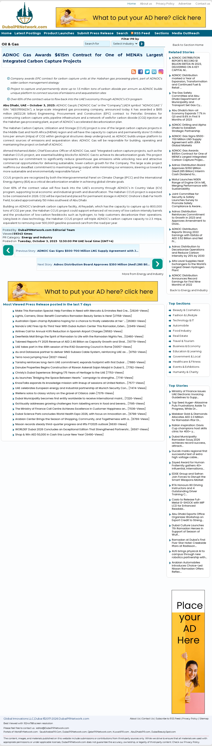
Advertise (184, 3)
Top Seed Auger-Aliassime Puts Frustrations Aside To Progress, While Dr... (189, 406)
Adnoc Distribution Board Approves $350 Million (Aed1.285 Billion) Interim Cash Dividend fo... (188, 169)
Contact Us (148, 718)
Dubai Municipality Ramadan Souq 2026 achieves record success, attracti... (189, 441)
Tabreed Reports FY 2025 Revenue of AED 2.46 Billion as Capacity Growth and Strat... (71, 342)
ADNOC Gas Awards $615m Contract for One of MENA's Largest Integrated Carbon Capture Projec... (189, 155)
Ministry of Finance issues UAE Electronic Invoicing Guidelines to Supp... (189, 394)
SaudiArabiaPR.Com (50, 731)
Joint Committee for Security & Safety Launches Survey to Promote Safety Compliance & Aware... (187, 200)
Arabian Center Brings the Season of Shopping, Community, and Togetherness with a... (73, 419)
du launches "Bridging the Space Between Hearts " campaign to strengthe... (65, 378)
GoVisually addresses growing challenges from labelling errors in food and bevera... (71, 404)
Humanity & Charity (185, 372)
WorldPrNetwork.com (26, 731)
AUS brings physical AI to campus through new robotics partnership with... (189, 554)
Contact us (202, 3)
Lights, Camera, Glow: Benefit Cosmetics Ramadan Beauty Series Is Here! (63, 316)
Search (122, 33)
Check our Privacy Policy (185, 742)
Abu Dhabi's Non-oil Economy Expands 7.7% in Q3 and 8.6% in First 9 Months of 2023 (189, 115)
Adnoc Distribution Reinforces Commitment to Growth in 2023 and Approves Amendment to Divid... (189, 217)
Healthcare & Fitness (186, 361)
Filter (125, 38)
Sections (162, 33)
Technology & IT (183, 320)
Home (131, 3)
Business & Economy (186, 346)
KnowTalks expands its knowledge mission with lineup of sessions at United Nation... (71, 383)
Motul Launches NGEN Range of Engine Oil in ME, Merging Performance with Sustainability (189, 184)
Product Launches (59, 33)
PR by (134, 38)
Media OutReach (185, 33)
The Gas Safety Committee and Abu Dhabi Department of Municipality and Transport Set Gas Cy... (187, 99)
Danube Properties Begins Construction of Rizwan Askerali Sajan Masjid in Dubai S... (70, 367)
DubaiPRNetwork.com (74, 731)
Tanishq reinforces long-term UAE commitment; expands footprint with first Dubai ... (71, 362)
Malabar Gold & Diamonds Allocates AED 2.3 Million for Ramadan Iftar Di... (189, 417)
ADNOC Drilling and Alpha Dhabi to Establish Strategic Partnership (189, 128)
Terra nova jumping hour (32, 357)
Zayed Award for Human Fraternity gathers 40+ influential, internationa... (188, 465)
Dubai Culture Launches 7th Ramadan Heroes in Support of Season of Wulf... (188, 530)
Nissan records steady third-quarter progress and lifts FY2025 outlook (61, 424)
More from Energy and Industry (142, 273)
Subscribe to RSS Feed (168, 718)
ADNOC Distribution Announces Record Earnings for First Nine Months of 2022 (186, 280)
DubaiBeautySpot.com (163, 731)
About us (146, 3)
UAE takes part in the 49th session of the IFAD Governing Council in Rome (63, 347)
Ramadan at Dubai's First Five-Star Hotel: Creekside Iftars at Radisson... (189, 543)
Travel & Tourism (183, 341)
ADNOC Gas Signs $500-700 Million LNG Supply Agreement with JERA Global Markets (188, 140)
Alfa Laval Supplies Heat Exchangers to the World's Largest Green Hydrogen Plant (189, 265)
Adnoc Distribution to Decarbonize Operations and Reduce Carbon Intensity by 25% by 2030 (188, 251)
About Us (135, 718)
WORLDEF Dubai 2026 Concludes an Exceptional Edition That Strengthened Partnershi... (72, 429)
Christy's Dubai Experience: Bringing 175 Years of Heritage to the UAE (60, 373)
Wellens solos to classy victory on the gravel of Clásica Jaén (55, 393)
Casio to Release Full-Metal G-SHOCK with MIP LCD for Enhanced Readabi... (188, 504)
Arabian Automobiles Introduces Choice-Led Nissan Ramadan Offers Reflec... (188, 567)
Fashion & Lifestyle (185, 315)
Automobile (181, 325)
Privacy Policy (165, 3)
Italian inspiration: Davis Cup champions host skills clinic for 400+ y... (189, 428)
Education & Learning (187, 351)
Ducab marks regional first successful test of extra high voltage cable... (189, 454)
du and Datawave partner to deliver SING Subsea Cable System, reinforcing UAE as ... (71, 352)
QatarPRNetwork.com (100, 731)
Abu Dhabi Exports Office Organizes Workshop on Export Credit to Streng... (188, 517)
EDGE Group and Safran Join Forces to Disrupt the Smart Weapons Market (189, 477)
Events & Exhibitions (186, 366)
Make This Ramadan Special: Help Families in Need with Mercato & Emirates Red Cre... (72, 311)
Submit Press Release (95, 33)
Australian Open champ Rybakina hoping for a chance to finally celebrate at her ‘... (70, 321)
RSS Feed (141, 33)
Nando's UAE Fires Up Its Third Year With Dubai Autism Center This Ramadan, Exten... (70, 326)
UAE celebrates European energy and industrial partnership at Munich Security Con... (71, 388)
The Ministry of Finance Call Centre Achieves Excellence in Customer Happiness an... (71, 409)
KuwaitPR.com (121, 731)
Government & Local (186, 356)
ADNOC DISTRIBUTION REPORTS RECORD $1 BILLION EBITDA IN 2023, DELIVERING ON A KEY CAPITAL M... (187, 64)
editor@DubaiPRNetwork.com (52, 728)
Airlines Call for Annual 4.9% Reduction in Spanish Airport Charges (59, 331)
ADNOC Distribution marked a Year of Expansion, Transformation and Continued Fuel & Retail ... (189, 81)
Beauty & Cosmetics (186, 310)
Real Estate (180, 335)
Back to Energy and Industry (189, 290)
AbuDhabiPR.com (140, 731)
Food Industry (182, 330)
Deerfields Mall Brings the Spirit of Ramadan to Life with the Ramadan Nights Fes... (69, 336)
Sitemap (203, 718)
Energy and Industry (37, 237)
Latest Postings (27, 33)
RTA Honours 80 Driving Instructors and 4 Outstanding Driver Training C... (187, 489)
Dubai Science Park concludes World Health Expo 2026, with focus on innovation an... (71, 414)
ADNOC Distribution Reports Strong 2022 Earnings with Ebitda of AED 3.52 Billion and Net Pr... (187, 235)
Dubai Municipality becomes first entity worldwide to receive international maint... (69, 398)
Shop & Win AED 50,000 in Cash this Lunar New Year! (50, 434)
